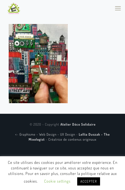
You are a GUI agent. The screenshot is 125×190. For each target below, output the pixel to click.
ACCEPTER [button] (88, 181)
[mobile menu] (117, 7)
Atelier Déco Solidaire (78, 124)
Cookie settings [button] (57, 181)
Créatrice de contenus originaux (72, 139)
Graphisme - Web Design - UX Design (47, 134)
